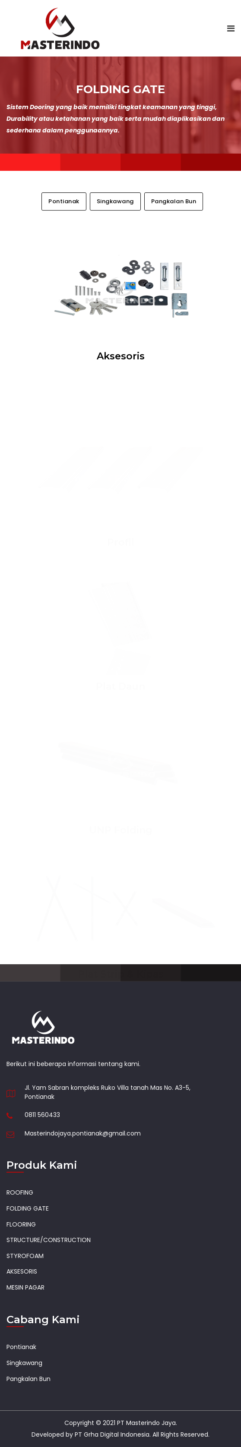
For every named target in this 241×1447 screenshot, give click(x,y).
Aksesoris (121, 356)
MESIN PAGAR (25, 1287)
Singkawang (115, 202)
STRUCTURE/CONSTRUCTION (48, 1240)
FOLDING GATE (27, 1208)
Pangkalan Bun (174, 202)
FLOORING (21, 1224)
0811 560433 (42, 1114)
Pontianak (63, 202)
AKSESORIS (21, 1271)
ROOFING (19, 1192)
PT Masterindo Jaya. (147, 1423)
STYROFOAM (25, 1256)
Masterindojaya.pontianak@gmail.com (83, 1133)
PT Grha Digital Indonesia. (113, 1434)
